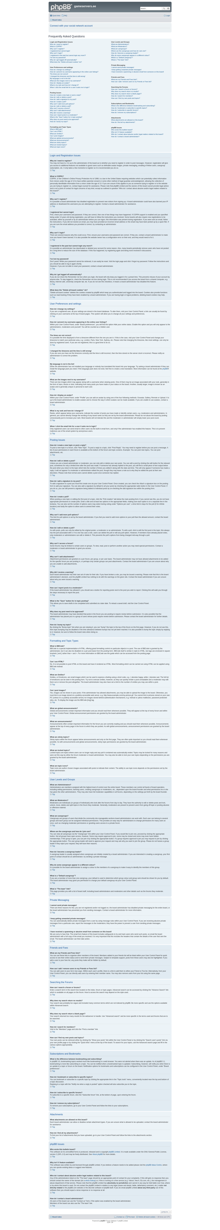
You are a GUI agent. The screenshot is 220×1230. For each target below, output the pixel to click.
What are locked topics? (58, 145)
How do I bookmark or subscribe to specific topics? (129, 108)
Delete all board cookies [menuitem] (146, 1217)
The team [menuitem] (131, 1217)
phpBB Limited (114, 1152)
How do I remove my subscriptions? (123, 112)
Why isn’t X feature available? (121, 132)
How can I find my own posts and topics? (125, 98)
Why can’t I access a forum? (60, 108)
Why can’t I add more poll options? (62, 104)
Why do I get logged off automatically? (63, 60)
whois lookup (90, 1181)
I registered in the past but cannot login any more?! (68, 55)
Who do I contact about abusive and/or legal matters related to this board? (137, 134)
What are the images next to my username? (65, 81)
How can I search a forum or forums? (124, 89)
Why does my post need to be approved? (64, 119)
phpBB (165, 369)
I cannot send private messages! (122, 67)
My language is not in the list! (60, 78)
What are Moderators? (119, 46)
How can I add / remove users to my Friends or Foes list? (131, 81)
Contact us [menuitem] (121, 1217)
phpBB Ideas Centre (154, 1165)
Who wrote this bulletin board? (122, 130)
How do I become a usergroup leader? (124, 53)
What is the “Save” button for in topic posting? (66, 117)
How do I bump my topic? (59, 121)
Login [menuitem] (168, 15)
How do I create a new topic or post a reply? (65, 95)
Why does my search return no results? (125, 91)
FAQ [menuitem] (65, 15)
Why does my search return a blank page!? (126, 94)
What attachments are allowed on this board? (127, 120)
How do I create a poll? (58, 102)
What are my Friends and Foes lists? (124, 79)
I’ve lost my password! (58, 57)
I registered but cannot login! (60, 51)
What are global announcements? (62, 138)
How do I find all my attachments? (123, 122)
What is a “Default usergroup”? (122, 57)
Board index (57, 1217)
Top (53, 170)
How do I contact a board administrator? (125, 136)
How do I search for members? (122, 96)
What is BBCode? (56, 129)
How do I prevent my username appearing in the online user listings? (74, 72)
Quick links (56, 15)
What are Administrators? (120, 44)
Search (164, 8)
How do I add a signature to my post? (63, 99)
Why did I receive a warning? (60, 113)
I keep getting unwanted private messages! (126, 70)
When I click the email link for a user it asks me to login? (70, 87)
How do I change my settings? (60, 70)
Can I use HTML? (56, 131)
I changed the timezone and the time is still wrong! (67, 76)
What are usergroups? (119, 49)
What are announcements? (59, 140)
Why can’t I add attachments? (60, 110)
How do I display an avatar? (60, 83)
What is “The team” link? (119, 60)
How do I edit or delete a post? (61, 97)
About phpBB (97, 1154)
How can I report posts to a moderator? (64, 115)
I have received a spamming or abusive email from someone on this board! (137, 72)
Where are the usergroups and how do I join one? (128, 51)
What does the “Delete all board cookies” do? (66, 62)
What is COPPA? (56, 46)
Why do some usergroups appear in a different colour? (130, 55)
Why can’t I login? (56, 53)
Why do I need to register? (59, 44)
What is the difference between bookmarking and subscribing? (133, 106)
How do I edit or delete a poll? (60, 106)
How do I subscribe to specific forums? (124, 110)
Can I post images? (57, 136)
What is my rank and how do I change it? (64, 85)
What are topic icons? (57, 147)
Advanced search (168, 8)
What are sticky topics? (58, 142)
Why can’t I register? (57, 49)
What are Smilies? (56, 134)
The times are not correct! (59, 74)
